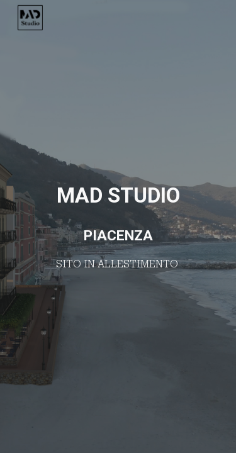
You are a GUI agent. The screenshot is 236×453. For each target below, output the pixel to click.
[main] (118, 226)
